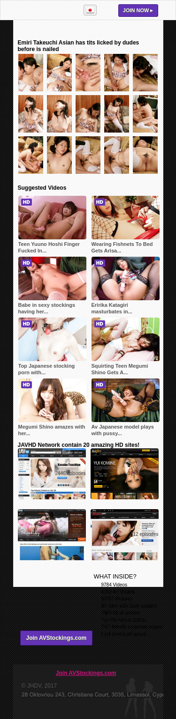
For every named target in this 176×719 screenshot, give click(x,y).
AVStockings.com (44, 10)
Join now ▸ (138, 10)
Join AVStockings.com (56, 638)
